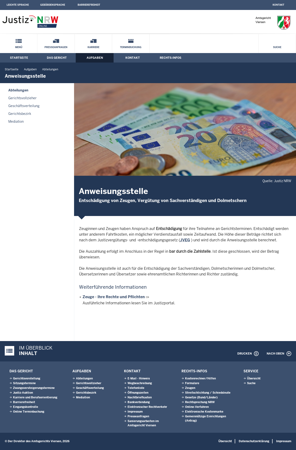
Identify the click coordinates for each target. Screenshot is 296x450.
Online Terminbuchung (28, 412)
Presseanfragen (55, 47)
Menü (18, 47)
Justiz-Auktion (23, 393)
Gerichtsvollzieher (22, 98)
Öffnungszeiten (138, 393)
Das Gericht (57, 58)
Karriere (93, 47)
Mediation (16, 121)
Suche (277, 47)
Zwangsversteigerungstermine (34, 388)
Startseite (19, 58)
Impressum (135, 412)
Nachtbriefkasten (140, 397)
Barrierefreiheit (89, 4)
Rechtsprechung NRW (200, 402)
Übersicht (254, 378)
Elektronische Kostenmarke (204, 412)
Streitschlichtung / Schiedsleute (207, 393)
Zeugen (190, 388)
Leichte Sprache (18, 4)
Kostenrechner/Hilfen (200, 378)
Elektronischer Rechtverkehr (147, 407)
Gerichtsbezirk (19, 114)
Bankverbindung (139, 402)
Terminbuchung (130, 47)
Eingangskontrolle (25, 407)
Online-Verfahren (197, 407)
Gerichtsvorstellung (26, 378)
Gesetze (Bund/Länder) (201, 397)
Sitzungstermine (24, 383)
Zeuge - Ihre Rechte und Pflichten (114, 296)
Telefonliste (136, 388)
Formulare (192, 383)
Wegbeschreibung (140, 383)
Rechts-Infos (170, 58)
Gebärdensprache (52, 4)
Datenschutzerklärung (254, 441)
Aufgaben (95, 58)
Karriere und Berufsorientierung (35, 397)
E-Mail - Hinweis (139, 378)
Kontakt (278, 4)
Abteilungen (50, 69)
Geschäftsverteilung (24, 106)
